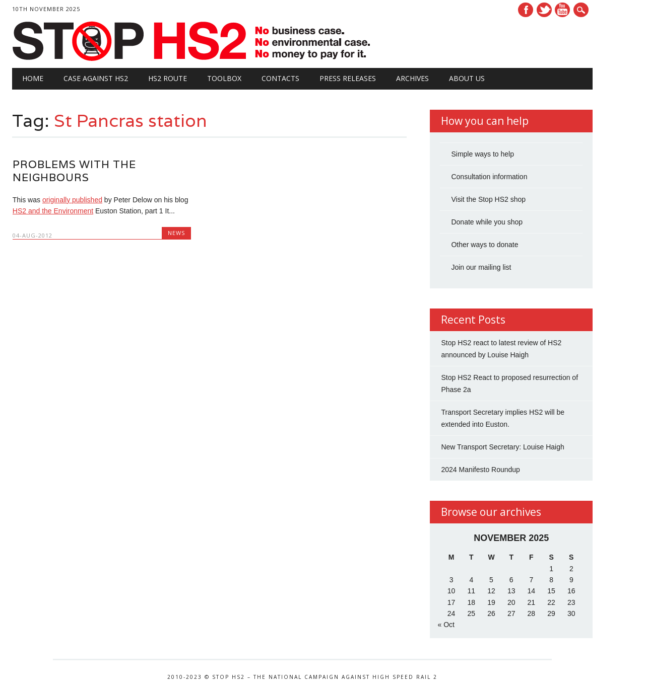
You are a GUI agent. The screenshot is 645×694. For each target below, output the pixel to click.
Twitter (544, 10)
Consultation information (489, 177)
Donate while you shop (487, 222)
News (176, 233)
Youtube (562, 10)
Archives (412, 78)
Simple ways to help (482, 154)
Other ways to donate (484, 245)
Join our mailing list (481, 267)
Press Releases (347, 78)
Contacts (280, 78)
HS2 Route (167, 78)
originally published (72, 200)
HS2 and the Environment (53, 211)
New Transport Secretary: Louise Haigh (502, 447)
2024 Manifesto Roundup (480, 470)
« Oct (445, 625)
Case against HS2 (95, 78)
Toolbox (224, 78)
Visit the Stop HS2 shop (488, 199)
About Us (467, 78)
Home (32, 78)
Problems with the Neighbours (74, 171)
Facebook (525, 10)
